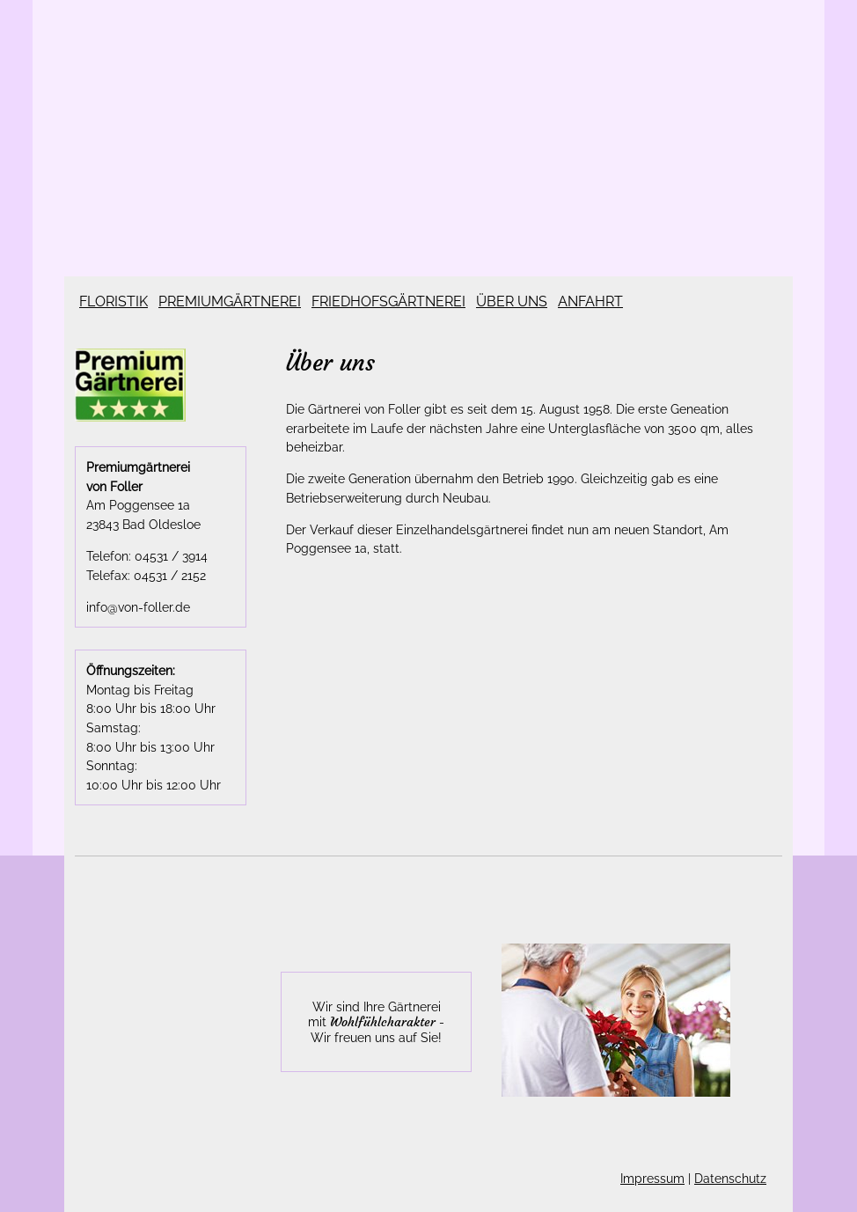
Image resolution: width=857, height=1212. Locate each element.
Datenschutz (730, 1178)
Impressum (652, 1178)
